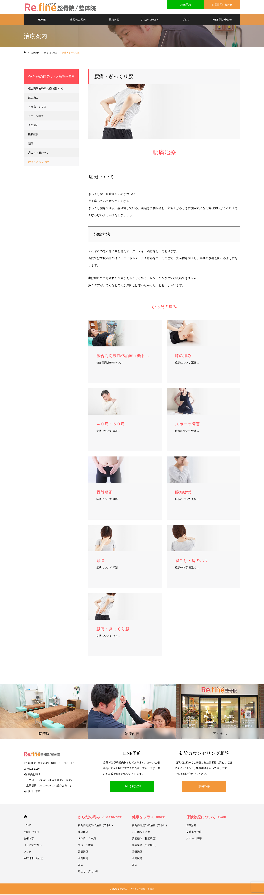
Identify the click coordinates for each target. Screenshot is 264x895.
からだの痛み (100, 818)
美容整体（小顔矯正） (145, 845)
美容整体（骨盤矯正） (145, 839)
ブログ (186, 20)
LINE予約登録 (132, 786)
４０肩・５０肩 (37, 107)
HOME (42, 20)
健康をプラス (148, 818)
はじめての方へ (150, 20)
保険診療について (206, 818)
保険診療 (191, 825)
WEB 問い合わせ (222, 20)
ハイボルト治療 (141, 832)
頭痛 (30, 143)
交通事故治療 (194, 832)
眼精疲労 (33, 134)
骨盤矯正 (33, 125)
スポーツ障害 (36, 116)
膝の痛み (33, 98)
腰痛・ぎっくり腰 (38, 162)
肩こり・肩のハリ (38, 153)
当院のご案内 (78, 20)
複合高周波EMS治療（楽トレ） (46, 89)
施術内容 (114, 20)
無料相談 (204, 786)
